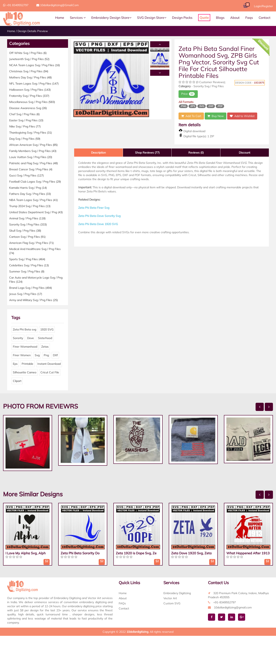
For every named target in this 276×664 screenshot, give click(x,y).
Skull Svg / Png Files (25, 230)
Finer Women (22, 355)
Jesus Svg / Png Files (25, 294)
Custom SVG (171, 603)
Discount (244, 152)
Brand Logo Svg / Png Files (30, 288)
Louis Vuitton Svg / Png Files (30, 157)
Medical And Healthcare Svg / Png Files (35, 251)
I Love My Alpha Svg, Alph (26, 553)
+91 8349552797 (15, 5)
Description (98, 152)
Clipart (17, 381)
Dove (30, 338)
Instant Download (49, 364)
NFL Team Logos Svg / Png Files (34, 83)
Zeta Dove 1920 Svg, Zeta (191, 553)
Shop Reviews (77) (147, 152)
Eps (15, 364)
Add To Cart (191, 116)
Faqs (249, 18)
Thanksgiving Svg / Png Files (30, 132)
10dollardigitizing (137, 632)
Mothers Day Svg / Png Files (30, 77)
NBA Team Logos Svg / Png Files (33, 200)
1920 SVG (47, 329)
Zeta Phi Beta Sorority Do (80, 553)
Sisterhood (45, 338)
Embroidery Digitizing (177, 593)
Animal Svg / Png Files (27, 218)
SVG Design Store (151, 18)
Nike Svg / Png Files (25, 126)
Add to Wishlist (242, 116)
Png (46, 355)
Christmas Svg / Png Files (28, 71)
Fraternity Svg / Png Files (29, 96)
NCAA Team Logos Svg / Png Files (34, 65)
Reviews (196, 152)
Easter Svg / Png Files (26, 120)
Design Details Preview (33, 31)
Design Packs (182, 18)
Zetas (45, 346)
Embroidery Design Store (111, 18)
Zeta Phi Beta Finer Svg (93, 208)
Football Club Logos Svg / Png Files (35, 181)
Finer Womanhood (25, 346)
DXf (55, 355)
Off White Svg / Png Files (28, 53)
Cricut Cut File (49, 372)
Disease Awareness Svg (28, 108)
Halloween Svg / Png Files (30, 90)
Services (78, 18)
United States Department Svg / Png (36, 212)
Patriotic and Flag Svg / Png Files (33, 163)
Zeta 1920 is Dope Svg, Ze (136, 553)
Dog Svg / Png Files (24, 139)
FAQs (122, 603)
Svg (37, 355)
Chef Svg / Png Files (24, 114)
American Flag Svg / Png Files (31, 243)
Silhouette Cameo (24, 372)
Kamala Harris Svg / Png (28, 188)
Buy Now (215, 116)
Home (59, 18)
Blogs (220, 18)
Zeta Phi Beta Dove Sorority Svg (99, 216)
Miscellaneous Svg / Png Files (32, 102)
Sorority (18, 338)
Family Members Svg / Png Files (32, 151)
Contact (264, 18)
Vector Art (170, 598)
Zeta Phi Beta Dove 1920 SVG (98, 224)
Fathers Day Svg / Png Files (30, 194)
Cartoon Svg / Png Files (27, 237)
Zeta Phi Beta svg (24, 329)
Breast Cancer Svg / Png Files (30, 169)
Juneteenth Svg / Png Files (29, 59)
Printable (27, 364)
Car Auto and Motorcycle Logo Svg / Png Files (36, 279)
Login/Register (263, 6)
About (235, 18)
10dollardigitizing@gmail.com (57, 5)
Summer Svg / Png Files (26, 271)
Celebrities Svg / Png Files (29, 265)
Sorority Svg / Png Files (28, 224)
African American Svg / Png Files (33, 145)
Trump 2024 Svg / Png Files (29, 206)
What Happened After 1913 (248, 553)
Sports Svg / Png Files (27, 259)
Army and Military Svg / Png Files (33, 300)
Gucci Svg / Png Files (26, 175)
